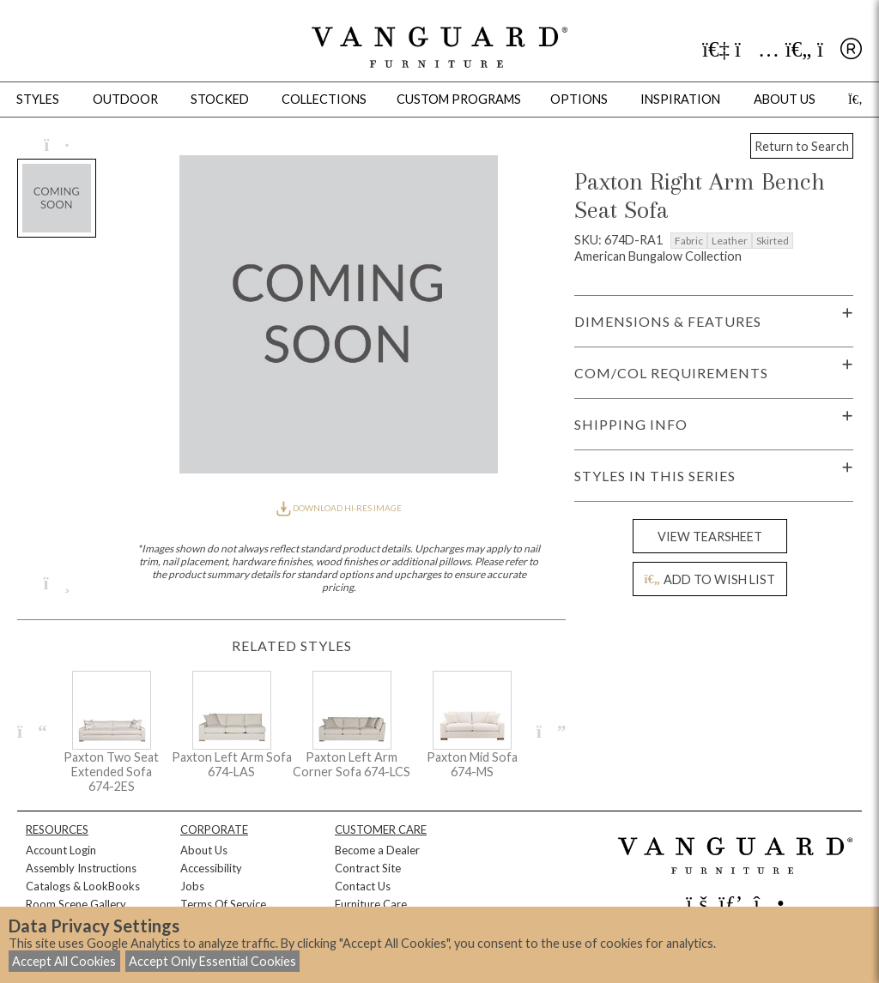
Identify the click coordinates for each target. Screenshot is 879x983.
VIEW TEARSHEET (710, 536)
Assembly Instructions (81, 868)
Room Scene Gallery (76, 904)
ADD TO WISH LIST (710, 579)
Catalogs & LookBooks (83, 886)
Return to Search (802, 146)
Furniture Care (371, 904)
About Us (203, 850)
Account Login (61, 850)
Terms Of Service (223, 904)
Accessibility (211, 868)
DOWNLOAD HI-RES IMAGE (339, 508)
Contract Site (368, 868)
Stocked (220, 99)
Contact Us (363, 886)
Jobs (192, 886)
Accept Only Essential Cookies (212, 961)
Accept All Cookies (64, 961)
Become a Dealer (377, 850)
